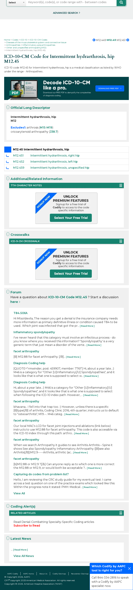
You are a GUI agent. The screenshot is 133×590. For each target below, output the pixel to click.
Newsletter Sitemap (79, 574)
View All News (24, 556)
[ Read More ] (87, 326)
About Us (43, 574)
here (14, 302)
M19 (49, 127)
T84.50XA (21, 313)
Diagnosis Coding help (29, 363)
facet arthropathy (26, 351)
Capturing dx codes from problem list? (41, 474)
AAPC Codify (12, 574)
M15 (43, 127)
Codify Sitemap (59, 574)
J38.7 (53, 131)
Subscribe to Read (27, 525)
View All (19, 493)
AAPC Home (28, 574)
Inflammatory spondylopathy (34, 332)
